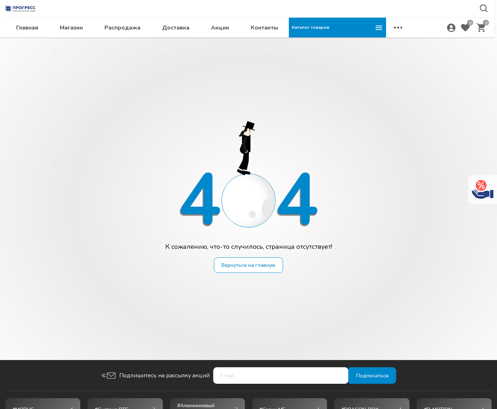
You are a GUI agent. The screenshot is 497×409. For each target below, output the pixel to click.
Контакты (361, 42)
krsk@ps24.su (437, 24)
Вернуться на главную (248, 266)
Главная (124, 42)
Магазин (168, 42)
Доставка (273, 42)
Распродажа (220, 42)
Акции (317, 42)
